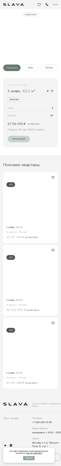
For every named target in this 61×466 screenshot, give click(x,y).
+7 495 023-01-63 (42, 422)
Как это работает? (34, 453)
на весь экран (30, 14)
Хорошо (28, 458)
